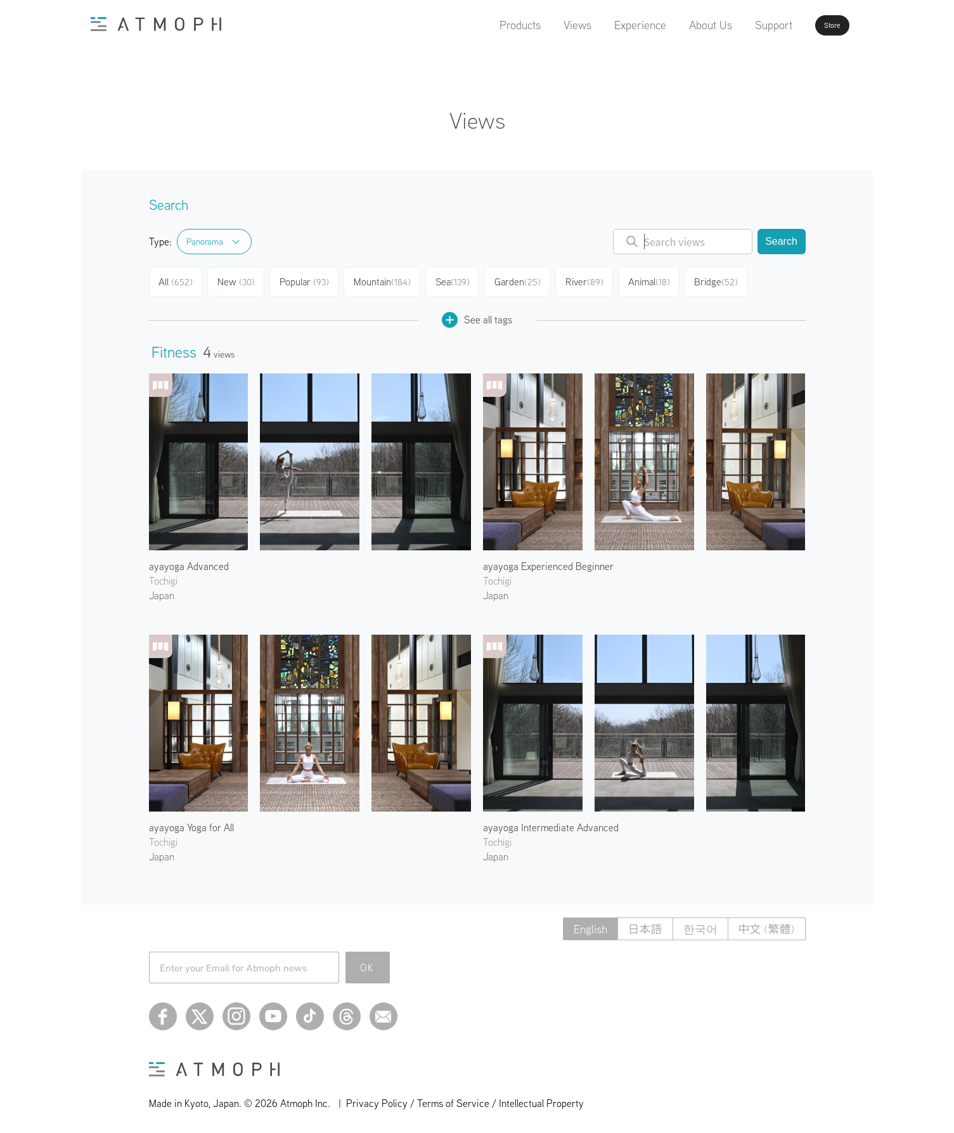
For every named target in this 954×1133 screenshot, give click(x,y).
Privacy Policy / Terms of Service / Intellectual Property (465, 1098)
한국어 (700, 924)
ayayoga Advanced (189, 561)
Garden (526, 280)
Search (781, 241)
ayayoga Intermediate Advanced (551, 823)
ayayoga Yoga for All (191, 823)
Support (738, 25)
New (240, 280)
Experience (605, 25)
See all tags (477, 315)
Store (810, 25)
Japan (161, 591)
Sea (460, 280)
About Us (675, 25)
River (594, 280)
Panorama (204, 241)
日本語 (645, 924)
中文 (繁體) (766, 924)
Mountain (388, 280)
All (177, 280)
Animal (661, 280)
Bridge (730, 280)
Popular (310, 280)
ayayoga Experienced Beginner (548, 561)
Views (543, 25)
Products (485, 25)
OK (367, 963)
